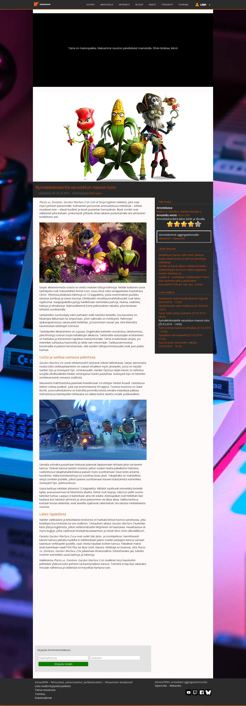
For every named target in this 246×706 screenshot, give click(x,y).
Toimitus (40, 694)
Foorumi (183, 4)
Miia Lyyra (95, 193)
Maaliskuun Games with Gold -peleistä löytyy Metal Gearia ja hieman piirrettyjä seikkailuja (182, 258)
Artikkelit (124, 4)
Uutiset (90, 4)
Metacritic (165, 238)
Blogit (139, 4)
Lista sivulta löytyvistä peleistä (53, 686)
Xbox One (184, 215)
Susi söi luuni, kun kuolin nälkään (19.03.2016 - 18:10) (177, 344)
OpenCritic (161, 685)
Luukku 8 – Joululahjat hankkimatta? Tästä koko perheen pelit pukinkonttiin (183, 278)
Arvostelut (106, 4)
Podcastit (167, 4)
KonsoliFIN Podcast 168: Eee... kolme (180, 284)
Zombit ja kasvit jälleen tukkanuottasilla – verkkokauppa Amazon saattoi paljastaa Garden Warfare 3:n (183, 269)
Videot (152, 4)
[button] (202, 5)
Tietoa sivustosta (45, 690)
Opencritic (179, 238)
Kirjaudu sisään (63, 664)
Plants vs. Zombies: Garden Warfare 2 (179, 211)
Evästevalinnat (43, 698)
